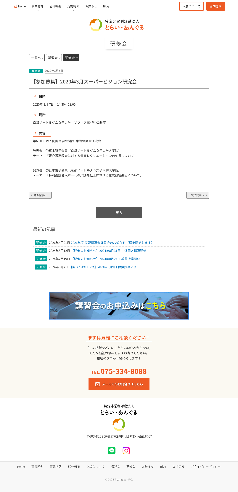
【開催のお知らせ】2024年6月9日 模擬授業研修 (103, 267)
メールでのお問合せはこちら (122, 384)
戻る (119, 212)
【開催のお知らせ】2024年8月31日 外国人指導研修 (109, 250)
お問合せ (216, 6)
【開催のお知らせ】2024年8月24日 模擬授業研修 (105, 259)
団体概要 (55, 6)
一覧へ (36, 57)
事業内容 (56, 466)
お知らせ (91, 6)
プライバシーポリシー (206, 466)
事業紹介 (38, 6)
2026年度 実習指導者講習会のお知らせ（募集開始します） (114, 242)
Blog (106, 6)
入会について (191, 6)
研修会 (70, 57)
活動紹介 (73, 6)
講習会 (53, 57)
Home (22, 6)
